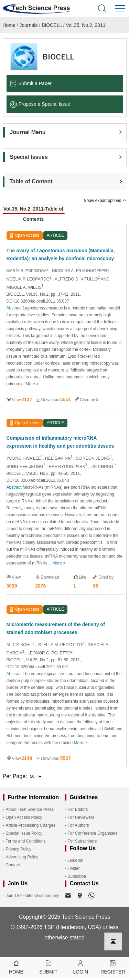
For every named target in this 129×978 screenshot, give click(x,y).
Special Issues (29, 157)
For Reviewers (81, 817)
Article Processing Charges (31, 825)
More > (32, 383)
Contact (13, 865)
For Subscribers (82, 841)
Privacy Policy (19, 849)
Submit (48, 967)
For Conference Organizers (93, 833)
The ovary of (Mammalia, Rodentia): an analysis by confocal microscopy (61, 254)
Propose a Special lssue (40, 104)
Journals (29, 25)
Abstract (14, 308)
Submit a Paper (31, 83)
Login (81, 967)
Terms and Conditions (26, 841)
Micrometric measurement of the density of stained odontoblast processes (56, 628)
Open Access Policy (24, 817)
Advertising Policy (22, 857)
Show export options (105, 200)
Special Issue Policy (24, 833)
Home (9, 25)
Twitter (74, 868)
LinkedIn (75, 860)
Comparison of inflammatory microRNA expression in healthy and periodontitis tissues (60, 442)
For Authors (78, 825)
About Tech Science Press (30, 809)
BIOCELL (52, 25)
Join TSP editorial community (32, 895)
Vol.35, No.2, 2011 (85, 25)
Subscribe (77, 876)
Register (113, 967)
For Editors (78, 809)
